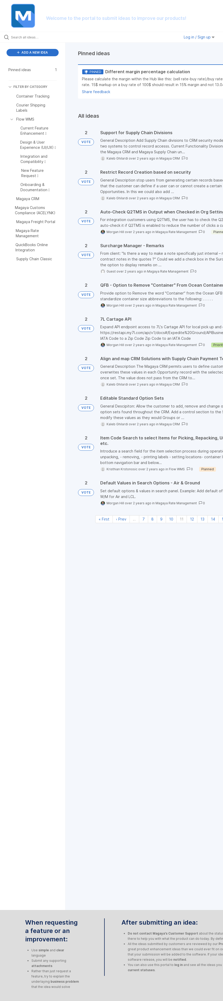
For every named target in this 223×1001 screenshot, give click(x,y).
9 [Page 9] (161, 519)
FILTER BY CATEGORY (27, 87)
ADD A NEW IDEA (32, 52)
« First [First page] (104, 519)
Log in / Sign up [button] (199, 37)
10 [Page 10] (171, 519)
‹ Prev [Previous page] (121, 519)
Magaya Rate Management (176, 232)
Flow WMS (177, 469)
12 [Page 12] (192, 519)
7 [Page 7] (143, 519)
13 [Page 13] (202, 519)
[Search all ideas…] (35, 37)
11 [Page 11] (181, 519)
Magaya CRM (169, 158)
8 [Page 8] (152, 519)
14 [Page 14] (213, 519)
